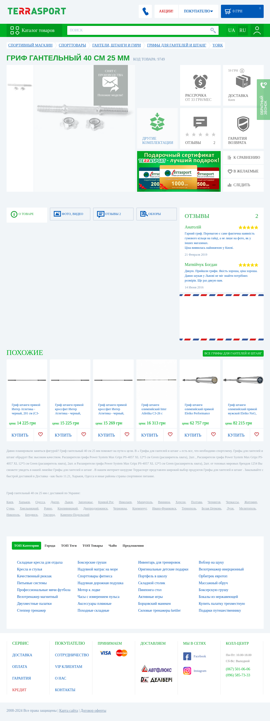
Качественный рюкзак (34, 576)
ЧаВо (113, 545)
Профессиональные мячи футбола (44, 590)
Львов (69, 502)
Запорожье (85, 502)
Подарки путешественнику (220, 610)
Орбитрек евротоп (213, 576)
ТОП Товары (93, 545)
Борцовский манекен (154, 604)
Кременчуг (139, 508)
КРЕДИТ (19, 690)
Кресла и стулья (29, 569)
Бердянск (31, 515)
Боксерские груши (92, 562)
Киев (10, 502)
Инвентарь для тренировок (159, 562)
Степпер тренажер (31, 610)
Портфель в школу (152, 576)
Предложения (133, 545)
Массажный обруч (213, 583)
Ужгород (49, 515)
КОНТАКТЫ (65, 690)
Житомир (250, 502)
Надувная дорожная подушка (100, 583)
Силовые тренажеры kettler (159, 610)
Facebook (194, 656)
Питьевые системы (32, 583)
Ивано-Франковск (164, 508)
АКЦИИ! (166, 11)
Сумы (10, 508)
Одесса (40, 502)
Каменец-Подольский (74, 515)
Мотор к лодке (89, 590)
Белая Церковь (211, 508)
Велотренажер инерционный (221, 569)
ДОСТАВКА (22, 655)
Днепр (55, 502)
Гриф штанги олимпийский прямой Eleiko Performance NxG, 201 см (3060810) (199, 413)
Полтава (196, 502)
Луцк (230, 508)
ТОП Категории (26, 545)
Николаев (125, 502)
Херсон (181, 502)
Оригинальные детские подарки (163, 569)
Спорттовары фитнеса (95, 576)
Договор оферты (93, 711)
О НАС (60, 678)
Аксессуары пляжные (94, 604)
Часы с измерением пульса (98, 597)
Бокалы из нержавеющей (218, 597)
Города (50, 545)
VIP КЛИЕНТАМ (69, 667)
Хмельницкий (29, 508)
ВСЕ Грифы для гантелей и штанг (233, 353)
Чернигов (214, 502)
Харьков (24, 502)
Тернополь (189, 508)
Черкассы (232, 502)
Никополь (13, 515)
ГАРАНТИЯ (21, 678)
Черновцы (120, 508)
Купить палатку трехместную (222, 604)
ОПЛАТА (19, 667)
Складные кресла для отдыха (40, 562)
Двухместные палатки (34, 604)
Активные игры (150, 597)
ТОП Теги (68, 545)
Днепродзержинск (95, 508)
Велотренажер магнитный (37, 597)
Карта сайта (68, 711)
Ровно (48, 508)
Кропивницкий (67, 508)
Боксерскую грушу (213, 590)
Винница (164, 502)
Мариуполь (144, 502)
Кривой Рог (105, 502)
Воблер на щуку (211, 562)
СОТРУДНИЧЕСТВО (72, 655)
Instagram (194, 671)
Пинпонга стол (149, 590)
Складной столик (151, 583)
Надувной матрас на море (98, 569)
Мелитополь (247, 508)
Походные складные (93, 610)
